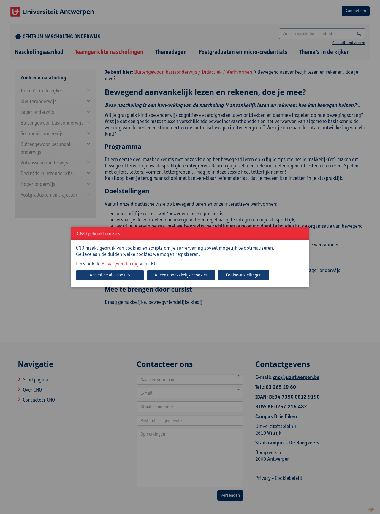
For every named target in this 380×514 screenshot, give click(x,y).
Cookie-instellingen (244, 275)
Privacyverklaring (120, 263)
